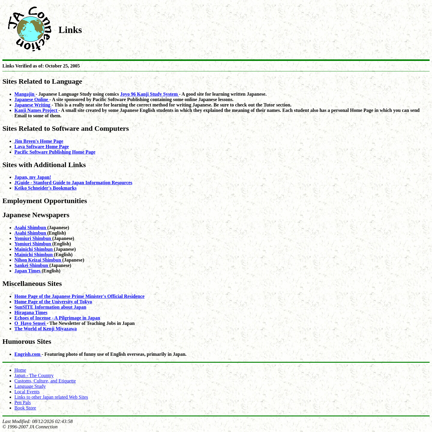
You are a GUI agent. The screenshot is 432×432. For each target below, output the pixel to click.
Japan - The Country (34, 375)
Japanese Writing (33, 104)
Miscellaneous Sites (32, 283)
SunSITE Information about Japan (50, 307)
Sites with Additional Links (44, 165)
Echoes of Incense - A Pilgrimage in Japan (57, 317)
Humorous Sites (26, 341)
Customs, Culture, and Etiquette (45, 380)
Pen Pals (22, 402)
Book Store (25, 407)
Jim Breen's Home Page (38, 141)
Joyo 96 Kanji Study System (149, 94)
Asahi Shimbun (30, 227)
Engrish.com (28, 354)
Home (20, 370)
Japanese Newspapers (35, 215)
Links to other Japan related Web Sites (51, 397)
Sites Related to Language (42, 81)
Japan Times (28, 270)
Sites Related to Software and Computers (65, 128)
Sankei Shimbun (32, 265)
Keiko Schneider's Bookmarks (45, 187)
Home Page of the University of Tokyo (53, 301)
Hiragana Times (30, 312)
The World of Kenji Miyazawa (45, 328)
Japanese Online (31, 99)
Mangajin (25, 94)
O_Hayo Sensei (30, 323)
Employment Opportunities (44, 201)
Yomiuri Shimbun (33, 238)
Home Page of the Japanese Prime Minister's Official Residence (79, 296)
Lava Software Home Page (41, 146)
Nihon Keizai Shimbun (38, 259)
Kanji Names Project (36, 110)
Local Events (27, 391)
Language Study (30, 386)
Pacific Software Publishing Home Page (54, 151)
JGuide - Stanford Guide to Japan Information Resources (73, 182)
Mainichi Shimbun (34, 249)
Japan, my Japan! (32, 177)
